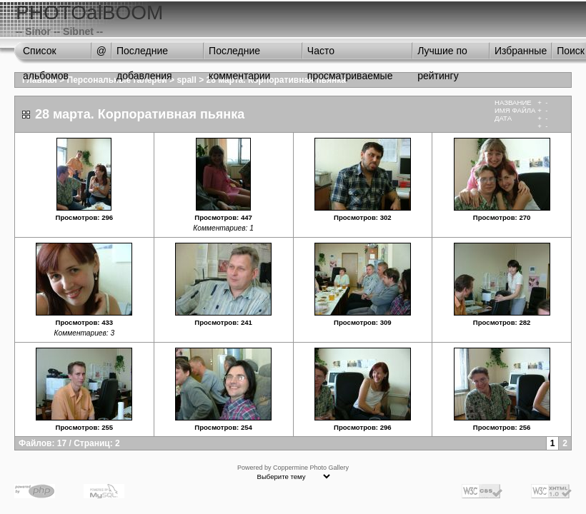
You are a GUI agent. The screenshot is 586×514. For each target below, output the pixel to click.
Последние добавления (144, 54)
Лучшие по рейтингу (442, 54)
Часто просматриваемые (350, 54)
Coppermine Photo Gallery (311, 467)
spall (186, 80)
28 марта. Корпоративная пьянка (275, 80)
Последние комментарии (239, 54)
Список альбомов (46, 54)
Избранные (521, 50)
